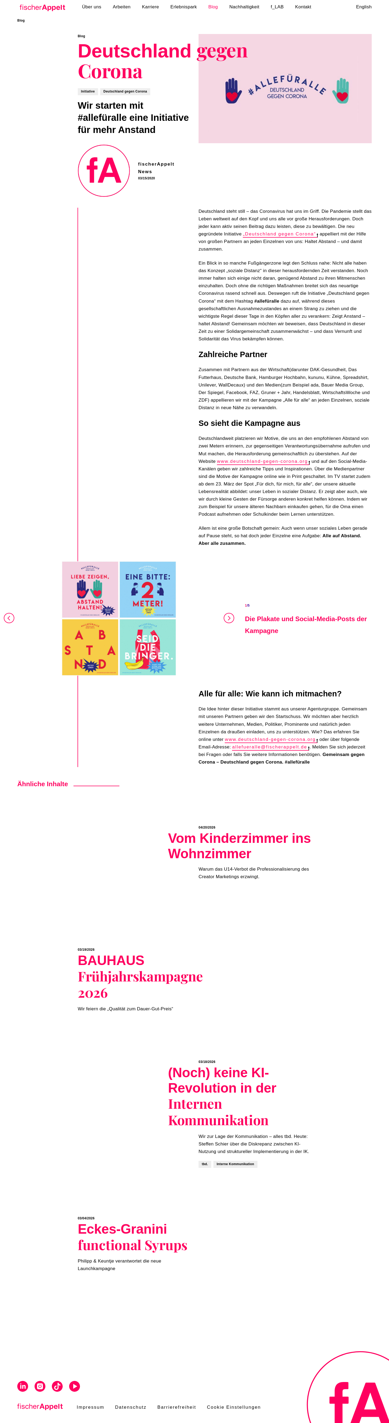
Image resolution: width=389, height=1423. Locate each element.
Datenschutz (131, 1407)
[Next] (228, 618)
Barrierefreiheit (176, 1407)
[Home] (42, 7)
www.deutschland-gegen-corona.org (263, 461)
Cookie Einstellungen (234, 1407)
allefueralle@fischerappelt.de (270, 747)
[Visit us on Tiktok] (57, 1387)
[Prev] (9, 618)
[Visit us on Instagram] (40, 1387)
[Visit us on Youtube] (74, 1387)
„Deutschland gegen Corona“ (280, 234)
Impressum (90, 1407)
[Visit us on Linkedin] (22, 1387)
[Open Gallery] (119, 618)
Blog (21, 20)
